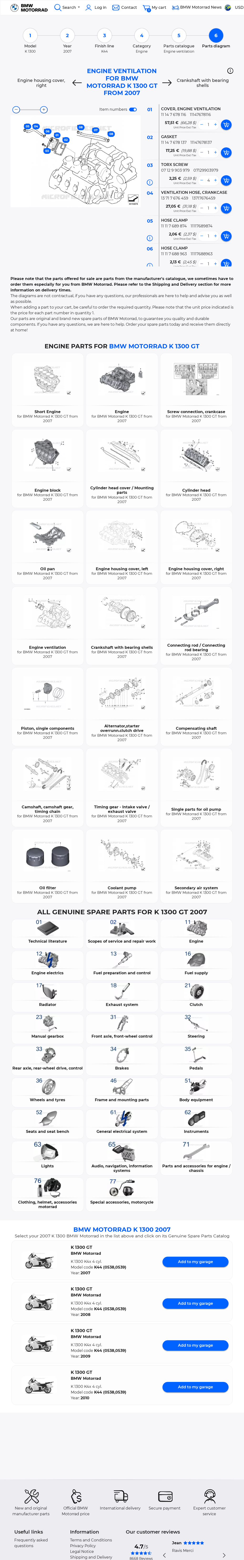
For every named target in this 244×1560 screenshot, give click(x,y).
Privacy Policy (83, 1546)
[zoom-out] (16, 109)
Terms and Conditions (91, 1540)
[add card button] (226, 125)
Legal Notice (82, 1551)
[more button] (215, 125)
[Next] (167, 83)
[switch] (133, 109)
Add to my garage (195, 1262)
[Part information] (149, 182)
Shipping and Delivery (91, 1557)
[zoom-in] (44, 109)
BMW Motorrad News (197, 7)
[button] (230, 70)
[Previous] (77, 83)
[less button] (201, 125)
